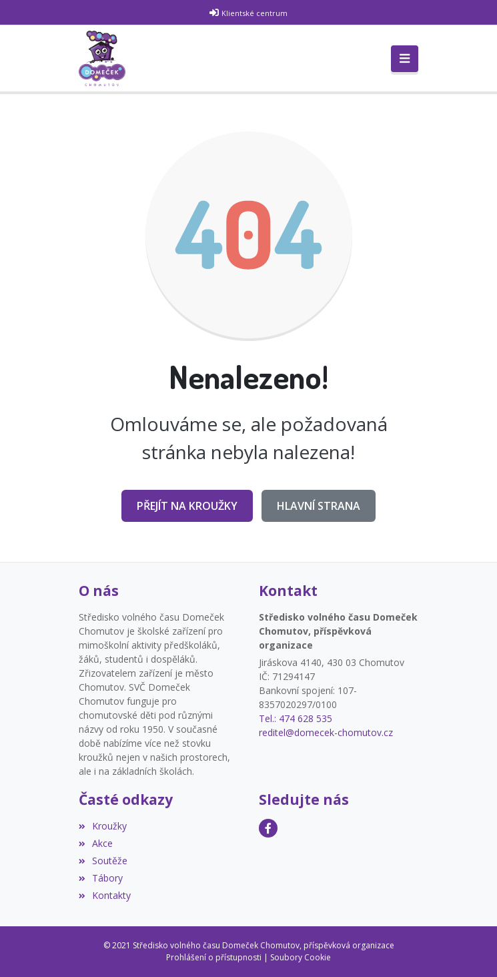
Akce (96, 843)
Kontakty (105, 895)
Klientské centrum (254, 13)
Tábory (101, 878)
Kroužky (103, 826)
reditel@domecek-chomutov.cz (326, 732)
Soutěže (103, 860)
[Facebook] (268, 828)
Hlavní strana (318, 506)
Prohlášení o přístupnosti (214, 957)
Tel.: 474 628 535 (295, 718)
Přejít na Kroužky (187, 506)
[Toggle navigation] (404, 58)
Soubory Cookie (300, 957)
